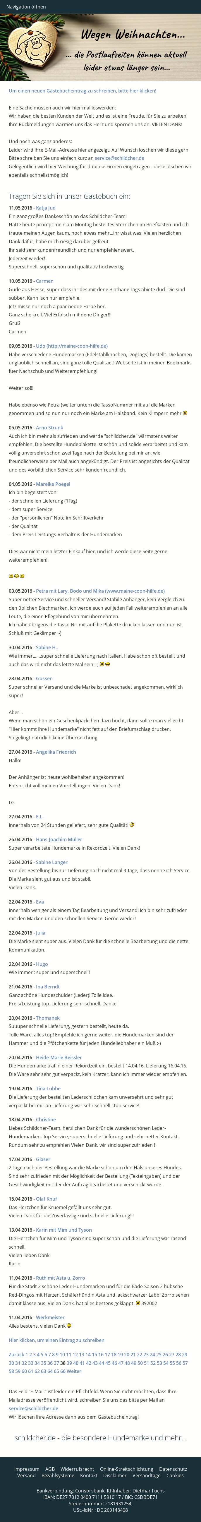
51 (146, 1363)
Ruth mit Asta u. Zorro (60, 1278)
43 (95, 1363)
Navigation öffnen (26, 7)
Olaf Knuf (46, 1199)
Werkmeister (50, 1317)
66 (63, 1371)
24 (152, 1354)
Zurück (16, 1354)
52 (153, 1363)
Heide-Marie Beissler (59, 1057)
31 (17, 1363)
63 (43, 1371)
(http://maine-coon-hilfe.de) (77, 346)
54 (166, 1363)
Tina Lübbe (48, 1088)
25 (159, 1354)
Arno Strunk (49, 427)
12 (75, 1354)
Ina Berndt (48, 986)
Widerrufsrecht (77, 1469)
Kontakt (88, 1475)
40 (75, 1363)
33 (30, 1363)
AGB (50, 1469)
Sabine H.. (47, 647)
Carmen (45, 281)
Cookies (175, 1475)
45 (108, 1363)
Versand (26, 1475)
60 (24, 1371)
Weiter (74, 1371)
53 (159, 1363)
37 (56, 1363)
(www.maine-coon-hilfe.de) (135, 591)
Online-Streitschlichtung (126, 1469)
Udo (40, 346)
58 (11, 1371)
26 (165, 1354)
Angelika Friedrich (56, 752)
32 (24, 1363)
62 (37, 1371)
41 (82, 1363)
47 (120, 1363)
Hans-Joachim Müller (59, 839)
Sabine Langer (52, 862)
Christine (46, 1119)
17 (107, 1354)
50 (140, 1363)
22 (139, 1354)
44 (101, 1363)
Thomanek (48, 1018)
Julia (40, 933)
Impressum (26, 1469)
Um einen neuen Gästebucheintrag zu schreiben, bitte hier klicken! (82, 91)
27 (171, 1354)
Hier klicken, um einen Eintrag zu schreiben (56, 1340)
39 (69, 1363)
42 (88, 1363)
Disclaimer (115, 1475)
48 (127, 1363)
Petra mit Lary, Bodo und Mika (70, 591)
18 (113, 1354)
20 (126, 1354)
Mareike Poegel (53, 484)
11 (68, 1354)
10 (62, 1354)
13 (81, 1354)
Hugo (42, 964)
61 (30, 1371)
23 (146, 1354)
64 (50, 1371)
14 (88, 1354)
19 (120, 1354)
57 (185, 1363)
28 (178, 1354)
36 (50, 1363)
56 (178, 1363)
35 (43, 1363)
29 (184, 1354)
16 (101, 1354)
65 (56, 1371)
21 (133, 1354)
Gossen (44, 678)
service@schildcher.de (119, 158)
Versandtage (147, 1475)
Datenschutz (173, 1469)
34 (37, 1363)
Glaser (43, 1159)
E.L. (40, 816)
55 (172, 1363)
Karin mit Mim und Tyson (64, 1230)
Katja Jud (46, 208)
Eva (40, 902)
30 (11, 1363)
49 (133, 1363)
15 (94, 1354)
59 (17, 1371)
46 (114, 1363)
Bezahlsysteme (58, 1475)
